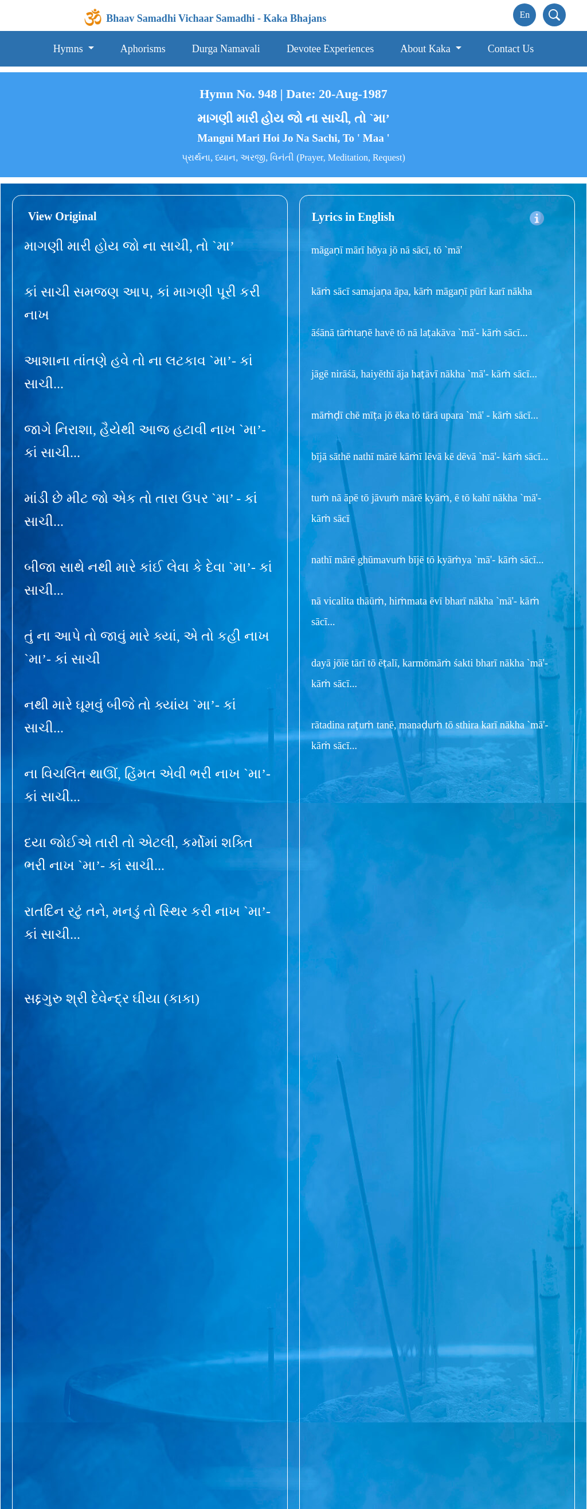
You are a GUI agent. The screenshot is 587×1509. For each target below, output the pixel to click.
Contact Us (511, 48)
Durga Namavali (226, 48)
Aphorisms (143, 48)
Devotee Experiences (330, 48)
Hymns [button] (69, 48)
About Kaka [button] (426, 48)
